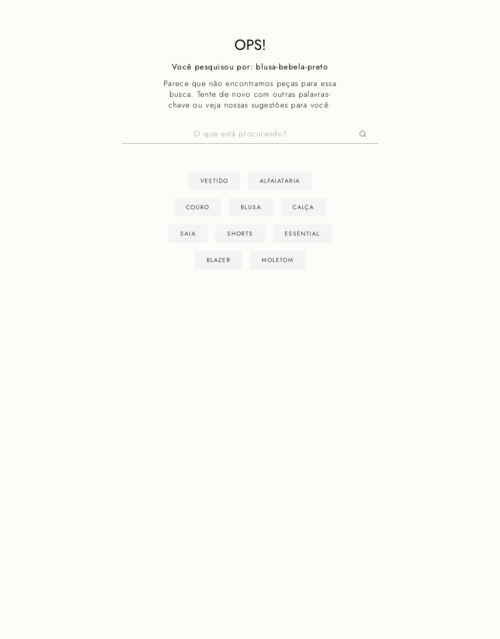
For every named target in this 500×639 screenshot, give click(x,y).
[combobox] (250, 134)
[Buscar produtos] (365, 134)
